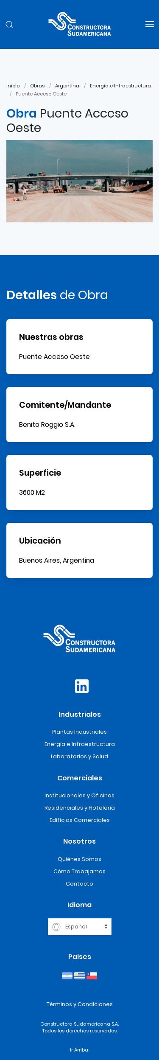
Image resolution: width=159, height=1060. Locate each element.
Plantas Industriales (79, 731)
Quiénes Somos (79, 859)
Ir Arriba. (79, 1049)
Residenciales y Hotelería (80, 807)
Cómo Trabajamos (79, 871)
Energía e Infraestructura (120, 85)
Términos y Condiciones (80, 1004)
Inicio (13, 85)
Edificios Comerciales (80, 820)
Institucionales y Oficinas (79, 795)
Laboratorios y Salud (79, 756)
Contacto (79, 883)
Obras (37, 85)
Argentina (67, 85)
